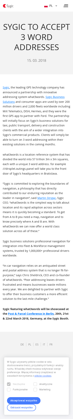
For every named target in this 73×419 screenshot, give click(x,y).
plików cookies (42, 375)
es (37, 344)
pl (29, 344)
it (44, 344)
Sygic (6, 87)
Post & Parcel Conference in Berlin (31, 313)
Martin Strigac (46, 198)
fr (51, 344)
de (22, 344)
